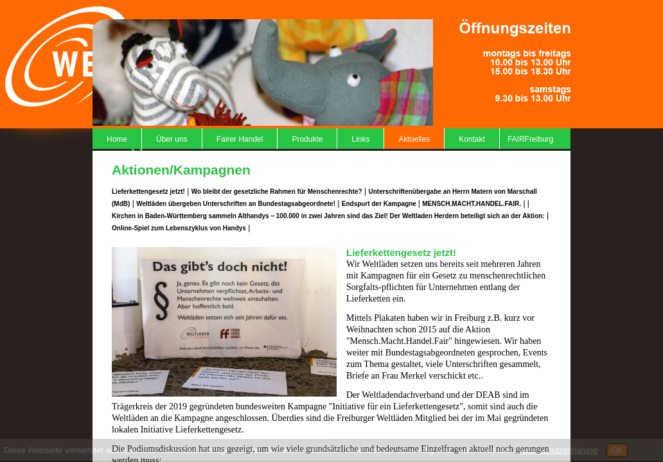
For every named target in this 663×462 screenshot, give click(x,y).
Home (117, 139)
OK (617, 450)
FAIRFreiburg (530, 139)
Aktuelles (414, 139)
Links (360, 139)
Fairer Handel (240, 139)
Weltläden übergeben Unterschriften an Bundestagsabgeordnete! (235, 203)
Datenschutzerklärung (557, 450)
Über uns (172, 139)
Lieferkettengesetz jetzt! (148, 191)
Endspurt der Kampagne (380, 203)
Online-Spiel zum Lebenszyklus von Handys (179, 228)
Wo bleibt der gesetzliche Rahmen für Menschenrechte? (276, 191)
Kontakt (472, 139)
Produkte (307, 139)
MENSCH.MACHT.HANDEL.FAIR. (471, 203)
